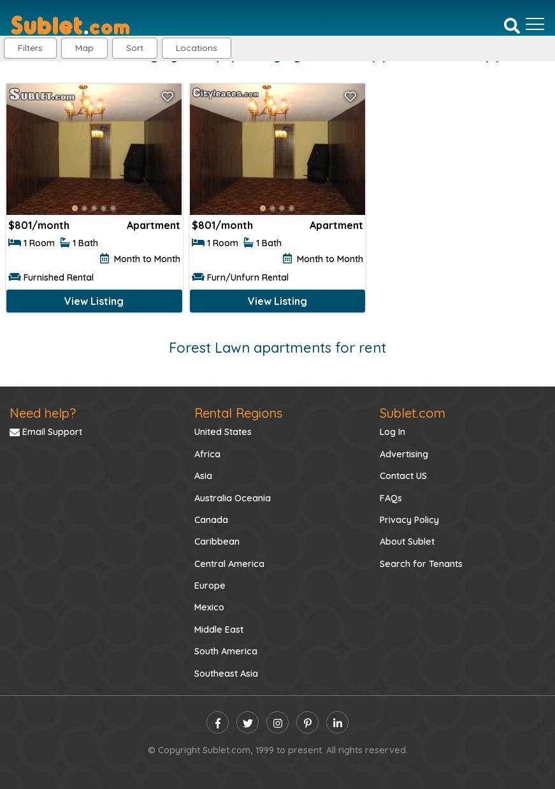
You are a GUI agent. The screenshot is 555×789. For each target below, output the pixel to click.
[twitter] (247, 722)
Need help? (43, 413)
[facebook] (217, 722)
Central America (229, 564)
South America (225, 651)
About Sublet (407, 541)
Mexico (209, 607)
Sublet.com (412, 413)
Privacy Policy (409, 520)
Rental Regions (238, 413)
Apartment (153, 225)
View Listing (94, 301)
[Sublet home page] (70, 24)
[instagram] (277, 722)
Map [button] (84, 48)
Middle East (218, 629)
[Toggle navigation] (535, 24)
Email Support (46, 432)
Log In (392, 432)
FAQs (391, 498)
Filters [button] (30, 48)
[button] (196, 48)
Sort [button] (134, 48)
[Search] (512, 24)
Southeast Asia (226, 673)
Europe (210, 585)
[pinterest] (307, 722)
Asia (203, 476)
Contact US (403, 476)
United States (223, 432)
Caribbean (217, 541)
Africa (207, 454)
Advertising (404, 454)
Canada (211, 520)
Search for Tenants (421, 564)
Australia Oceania (232, 498)
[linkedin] (337, 722)
